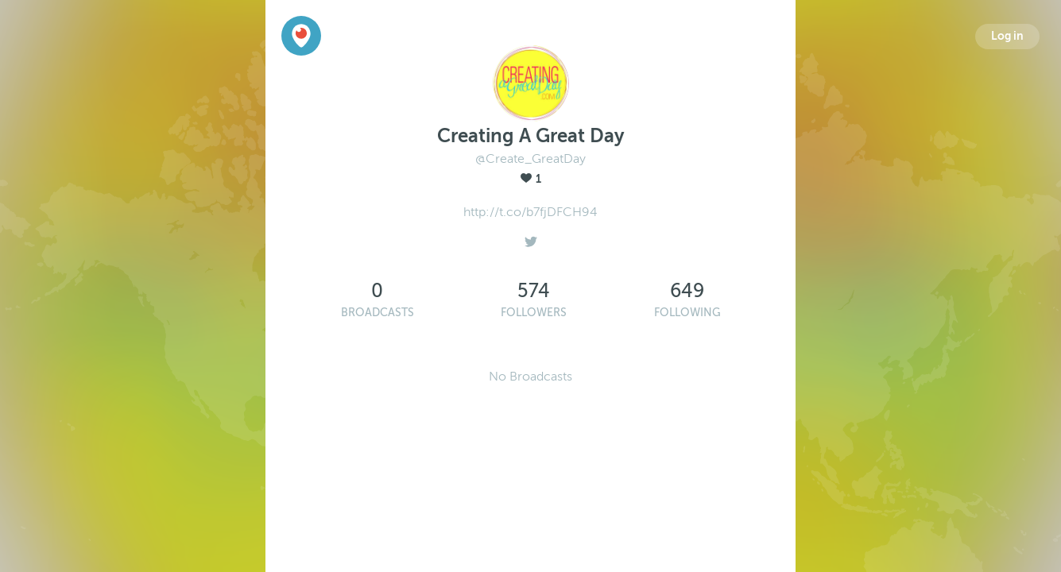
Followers (534, 313)
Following (687, 313)
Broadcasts (377, 313)
